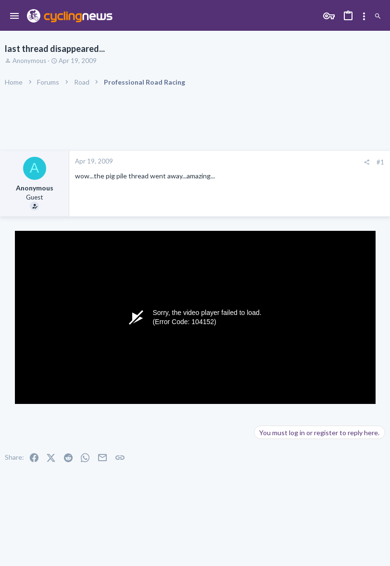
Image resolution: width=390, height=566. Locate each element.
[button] (15, 16)
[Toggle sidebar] (364, 16)
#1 (380, 162)
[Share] (366, 162)
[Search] (377, 16)
